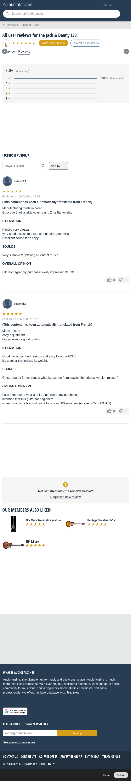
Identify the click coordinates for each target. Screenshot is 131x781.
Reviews (24, 51)
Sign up (77, 733)
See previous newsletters (19, 742)
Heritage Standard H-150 (101, 520)
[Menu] (125, 13)
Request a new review (65, 497)
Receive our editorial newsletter (25, 724)
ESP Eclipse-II (34, 541)
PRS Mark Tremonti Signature (43, 520)
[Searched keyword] (61, 14)
